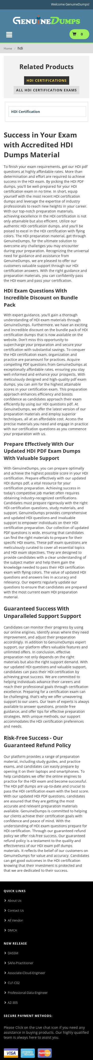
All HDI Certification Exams (46, 90)
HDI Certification (25, 111)
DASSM (13, 953)
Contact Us (16, 910)
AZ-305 (13, 1002)
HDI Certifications (47, 80)
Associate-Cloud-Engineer (26, 973)
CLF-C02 (14, 982)
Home (8, 48)
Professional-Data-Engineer (28, 992)
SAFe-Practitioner (20, 963)
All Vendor (15, 920)
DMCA (12, 930)
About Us (14, 900)
